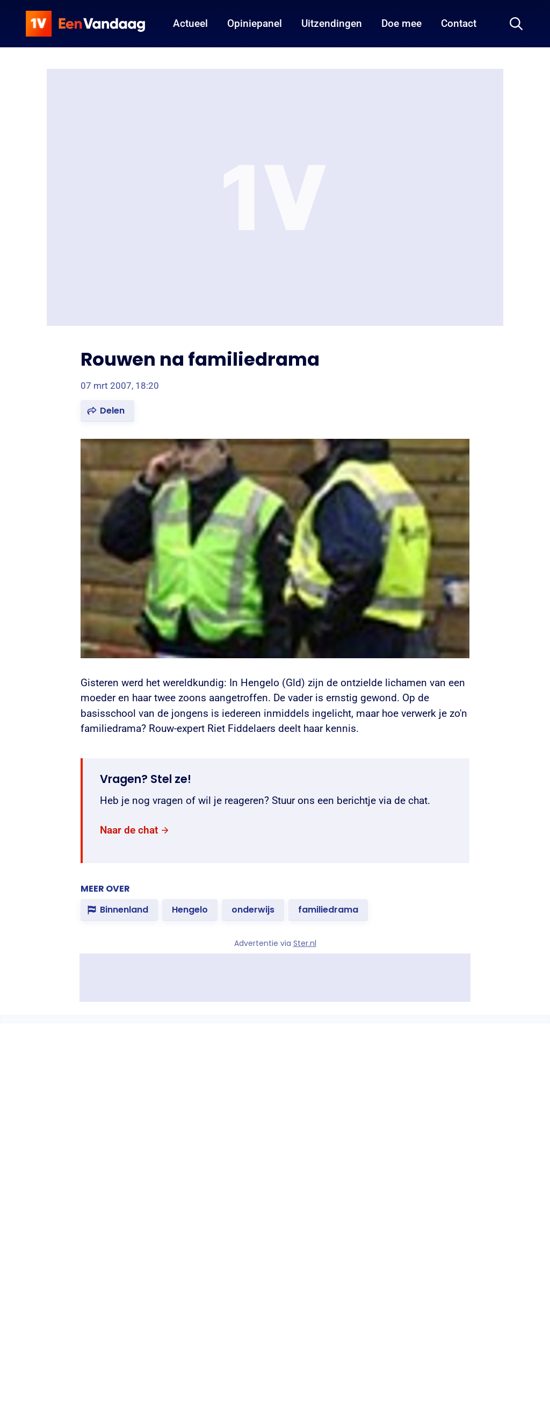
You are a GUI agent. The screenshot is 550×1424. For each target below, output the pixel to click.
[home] (85, 24)
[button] (107, 411)
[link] (135, 830)
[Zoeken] (516, 24)
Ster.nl (304, 943)
